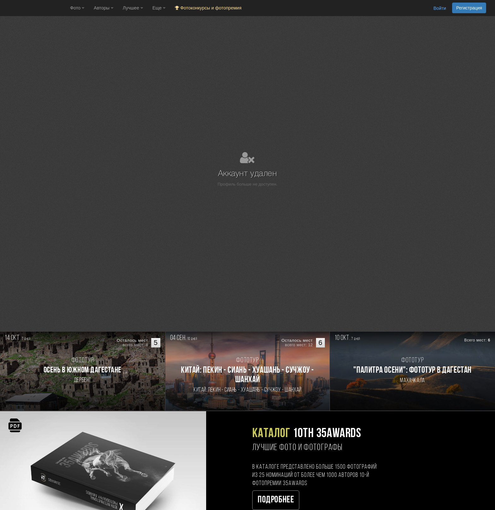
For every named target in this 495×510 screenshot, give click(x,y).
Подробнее (276, 500)
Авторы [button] (103, 8)
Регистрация (469, 8)
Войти (439, 8)
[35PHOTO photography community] (34, 8)
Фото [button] (77, 8)
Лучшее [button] (133, 8)
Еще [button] (158, 8)
